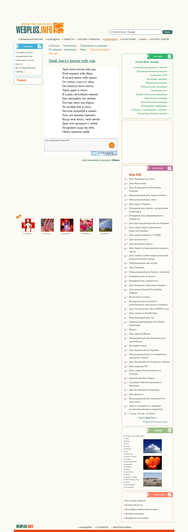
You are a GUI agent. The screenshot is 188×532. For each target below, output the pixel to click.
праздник (128, 464)
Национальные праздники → (155, 86)
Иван (83, 49)
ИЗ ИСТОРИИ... (129, 39)
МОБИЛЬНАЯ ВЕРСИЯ (30, 39)
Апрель (141, 418)
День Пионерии (136, 267)
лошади (127, 459)
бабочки (127, 449)
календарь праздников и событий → (151, 67)
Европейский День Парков (141, 378)
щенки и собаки (130, 477)
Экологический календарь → (155, 102)
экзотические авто (131, 479)
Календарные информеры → (155, 106)
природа (127, 467)
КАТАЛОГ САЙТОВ (159, 39)
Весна (127, 441)
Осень (127, 446)
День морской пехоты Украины (144, 350)
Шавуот (132, 329)
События (54, 45)
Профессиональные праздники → (153, 94)
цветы (127, 474)
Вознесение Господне (139, 297)
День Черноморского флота (142, 179)
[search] (135, 32)
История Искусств (133, 505)
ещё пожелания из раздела (101, 160)
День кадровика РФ (138, 366)
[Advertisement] (94, 11)
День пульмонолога (138, 239)
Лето (126, 444)
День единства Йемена (140, 334)
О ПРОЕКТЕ (102, 527)
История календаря (134, 513)
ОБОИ (142, 39)
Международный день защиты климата (147, 195)
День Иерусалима (137, 183)
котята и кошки (130, 456)
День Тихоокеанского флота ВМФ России (149, 309)
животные (128, 454)
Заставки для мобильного (134, 436)
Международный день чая (141, 317)
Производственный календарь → (153, 71)
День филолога (136, 394)
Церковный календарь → (157, 98)
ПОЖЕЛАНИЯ (110, 39)
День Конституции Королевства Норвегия (149, 223)
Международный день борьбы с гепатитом (149, 272)
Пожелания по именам (93, 45)
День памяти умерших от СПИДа (145, 235)
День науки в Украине (139, 204)
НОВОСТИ (68, 39)
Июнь (153, 418)
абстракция (129, 487)
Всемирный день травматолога (143, 281)
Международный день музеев (143, 263)
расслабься (128, 472)
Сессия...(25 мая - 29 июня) (142, 413)
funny (126, 482)
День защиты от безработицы (143, 313)
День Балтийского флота (140, 244)
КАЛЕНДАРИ (85, 527)
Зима (126, 438)
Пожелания (69, 45)
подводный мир (130, 461)
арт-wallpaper (129, 485)
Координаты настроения (136, 518)
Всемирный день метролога (142, 276)
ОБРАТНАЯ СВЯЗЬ (121, 527)
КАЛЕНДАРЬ (52, 39)
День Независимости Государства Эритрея (149, 362)
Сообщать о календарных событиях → (150, 109)
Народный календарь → (158, 83)
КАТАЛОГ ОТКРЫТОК (88, 39)
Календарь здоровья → (158, 79)
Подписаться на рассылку (156, 422)
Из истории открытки (135, 500)
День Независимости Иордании (144, 390)
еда (126, 451)
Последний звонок (138, 345)
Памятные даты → (160, 90)
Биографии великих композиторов (141, 509)
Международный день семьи (142, 199)
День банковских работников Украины (147, 285)
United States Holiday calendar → (153, 113)
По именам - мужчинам (62, 49)
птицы (127, 469)
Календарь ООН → (160, 75)
